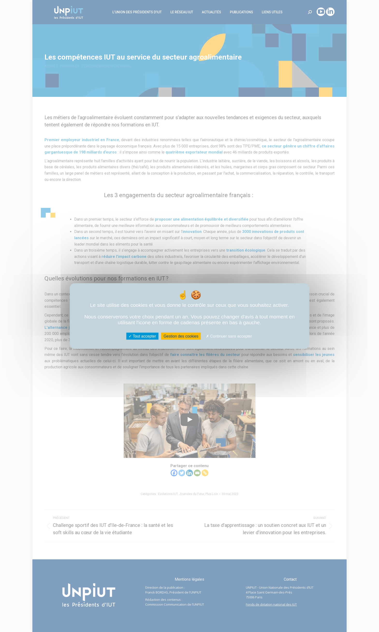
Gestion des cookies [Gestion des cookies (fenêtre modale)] (181, 336)
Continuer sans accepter (229, 336)
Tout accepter (142, 336)
